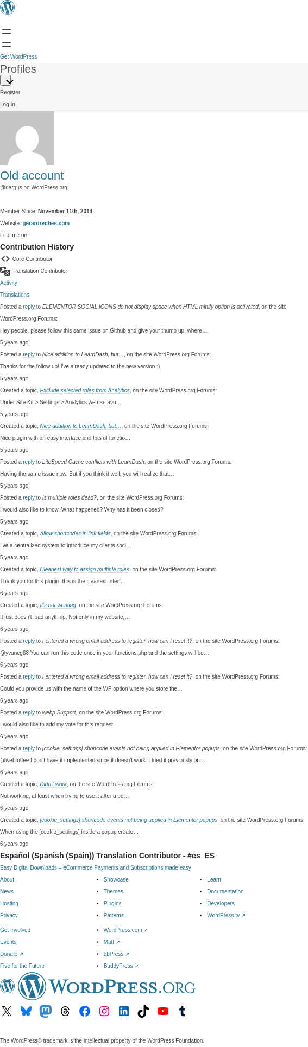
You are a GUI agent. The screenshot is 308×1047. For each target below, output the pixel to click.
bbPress (116, 954)
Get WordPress (18, 57)
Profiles (18, 69)
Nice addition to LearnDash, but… (80, 426)
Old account (32, 175)
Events (8, 942)
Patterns (114, 915)
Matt (112, 942)
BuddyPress (121, 966)
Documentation (225, 892)
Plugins (113, 903)
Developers (221, 903)
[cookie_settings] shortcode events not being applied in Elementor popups (128, 820)
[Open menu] (6, 31)
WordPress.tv (226, 915)
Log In (7, 104)
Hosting (9, 903)
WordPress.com (126, 930)
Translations (14, 295)
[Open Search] (6, 44)
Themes (113, 892)
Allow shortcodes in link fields (75, 534)
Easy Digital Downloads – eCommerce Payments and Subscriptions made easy (95, 868)
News (7, 892)
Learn (214, 880)
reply (29, 307)
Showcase (116, 880)
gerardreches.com (46, 223)
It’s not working (58, 605)
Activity (8, 283)
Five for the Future (22, 966)
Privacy (9, 915)
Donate (11, 954)
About (7, 880)
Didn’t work (53, 784)
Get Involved (15, 930)
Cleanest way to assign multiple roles (84, 569)
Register (10, 92)
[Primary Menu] (5, 80)
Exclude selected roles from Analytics (84, 390)
